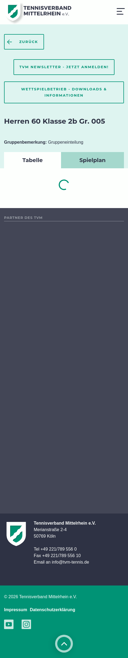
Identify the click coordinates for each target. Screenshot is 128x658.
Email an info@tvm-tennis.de (61, 562)
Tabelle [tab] (32, 160)
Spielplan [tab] (92, 160)
